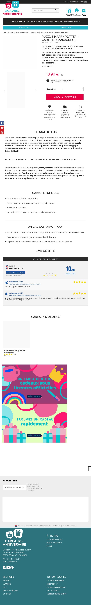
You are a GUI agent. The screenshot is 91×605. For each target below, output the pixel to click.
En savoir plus (47, 66)
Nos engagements (54, 543)
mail (85, 2)
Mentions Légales (10, 590)
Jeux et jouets (53, 590)
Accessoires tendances (57, 594)
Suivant (36, 90)
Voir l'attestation (15, 272)
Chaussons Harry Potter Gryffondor (14, 352)
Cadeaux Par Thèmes (43, 21)
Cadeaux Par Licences (16, 33)
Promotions (24, 27)
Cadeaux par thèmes (55, 581)
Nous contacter (10, 561)
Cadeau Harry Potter (32, 33)
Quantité (51, 89)
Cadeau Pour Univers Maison (67, 21)
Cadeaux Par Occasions (22, 21)
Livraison (7, 584)
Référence (46, 43)
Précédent (4, 91)
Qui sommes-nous (54, 539)
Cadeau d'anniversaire (56, 587)
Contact (7, 594)
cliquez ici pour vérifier (67, 526)
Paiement (6, 581)
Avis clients (45, 251)
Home (5, 33)
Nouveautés (66, 27)
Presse (49, 546)
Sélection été (52, 584)
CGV (5, 587)
